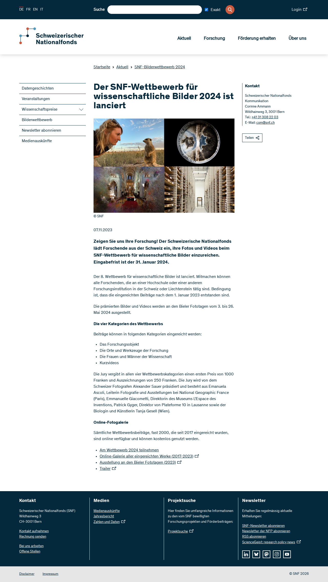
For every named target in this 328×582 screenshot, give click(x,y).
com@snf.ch (265, 123)
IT (41, 10)
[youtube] (287, 554)
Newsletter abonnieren (41, 131)
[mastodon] (266, 554)
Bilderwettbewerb (37, 120)
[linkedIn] (246, 554)
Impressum (50, 574)
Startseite (102, 67)
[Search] (229, 9)
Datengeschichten (38, 88)
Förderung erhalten (257, 38)
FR (28, 10)
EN (35, 10)
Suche (99, 10)
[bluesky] (256, 554)
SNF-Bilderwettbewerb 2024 (157, 67)
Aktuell (184, 38)
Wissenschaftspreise (39, 110)
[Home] (56, 43)
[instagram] (277, 554)
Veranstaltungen (36, 99)
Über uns (297, 38)
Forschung (214, 38)
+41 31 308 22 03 (265, 117)
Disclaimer (26, 574)
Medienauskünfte (37, 141)
